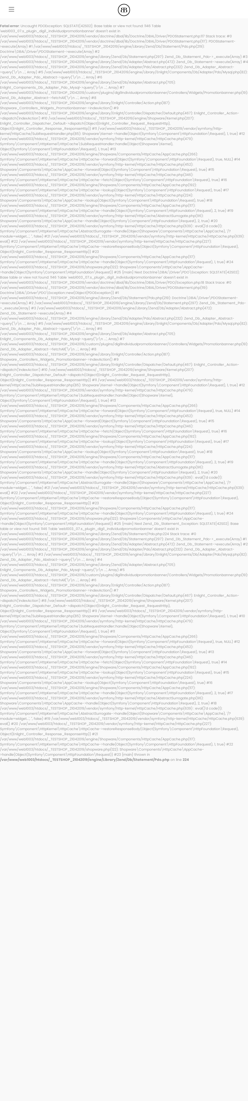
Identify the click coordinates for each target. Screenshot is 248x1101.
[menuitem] (11, 10)
